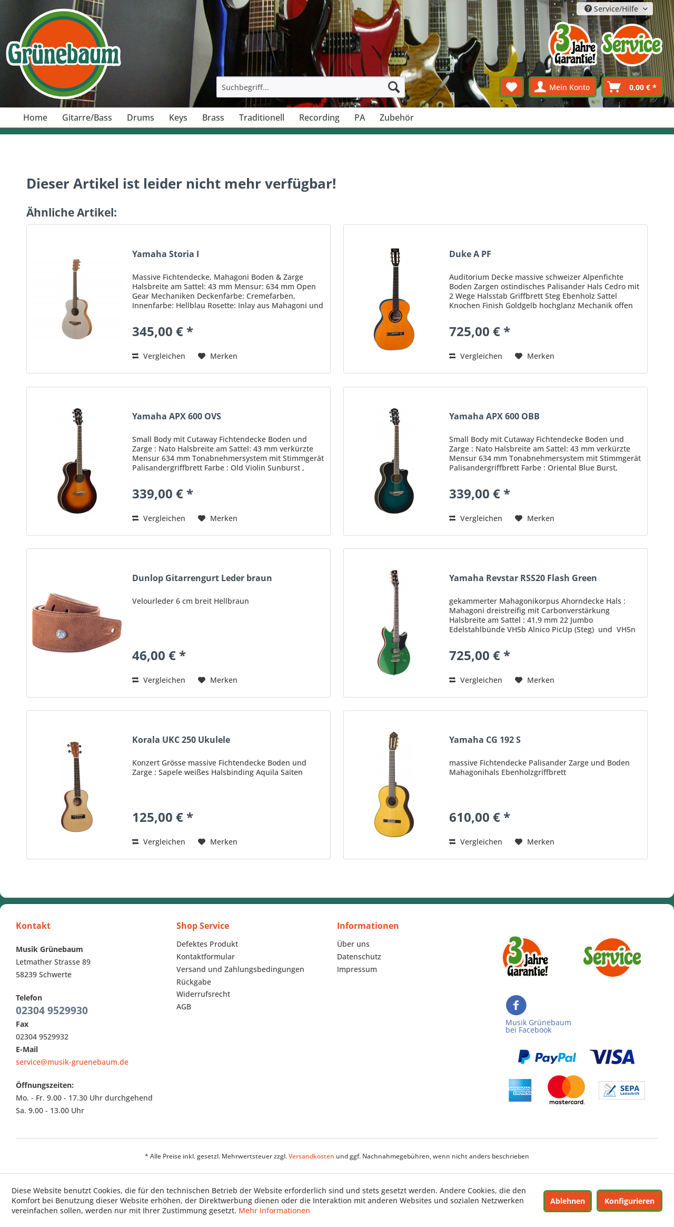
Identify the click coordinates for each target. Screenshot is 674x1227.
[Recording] (319, 117)
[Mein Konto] (563, 86)
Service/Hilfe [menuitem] (612, 9)
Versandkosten (311, 1156)
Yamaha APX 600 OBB (494, 416)
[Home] (35, 117)
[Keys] (178, 117)
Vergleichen (158, 356)
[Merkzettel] (511, 86)
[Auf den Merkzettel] (217, 356)
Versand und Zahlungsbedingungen (240, 969)
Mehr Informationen (274, 1210)
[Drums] (141, 117)
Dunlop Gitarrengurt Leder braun (202, 578)
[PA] (359, 117)
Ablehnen (567, 1201)
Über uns (353, 944)
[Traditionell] (262, 117)
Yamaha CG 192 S (485, 739)
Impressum (357, 969)
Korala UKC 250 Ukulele (181, 739)
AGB (183, 1007)
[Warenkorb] (632, 86)
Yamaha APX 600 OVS (176, 416)
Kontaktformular (205, 956)
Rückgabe (193, 982)
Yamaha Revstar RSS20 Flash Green (523, 578)
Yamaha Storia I (165, 254)
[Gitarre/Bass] (87, 117)
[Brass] (213, 117)
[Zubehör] (396, 117)
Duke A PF (470, 254)
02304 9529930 (52, 1010)
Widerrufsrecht (203, 994)
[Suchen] (394, 86)
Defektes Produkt (207, 944)
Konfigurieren (629, 1201)
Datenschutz (359, 956)
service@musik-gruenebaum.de (72, 1062)
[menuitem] (310, 86)
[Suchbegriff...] (310, 86)
